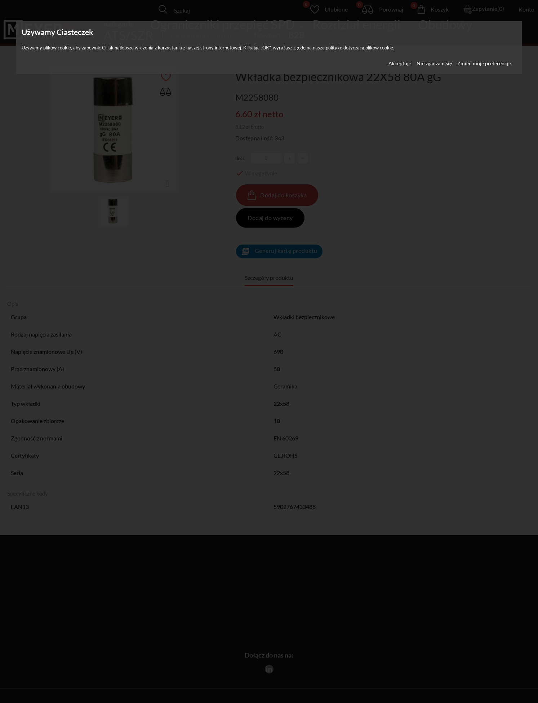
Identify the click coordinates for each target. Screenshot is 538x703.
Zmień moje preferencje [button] (484, 63)
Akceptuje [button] (399, 63)
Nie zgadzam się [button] (434, 63)
